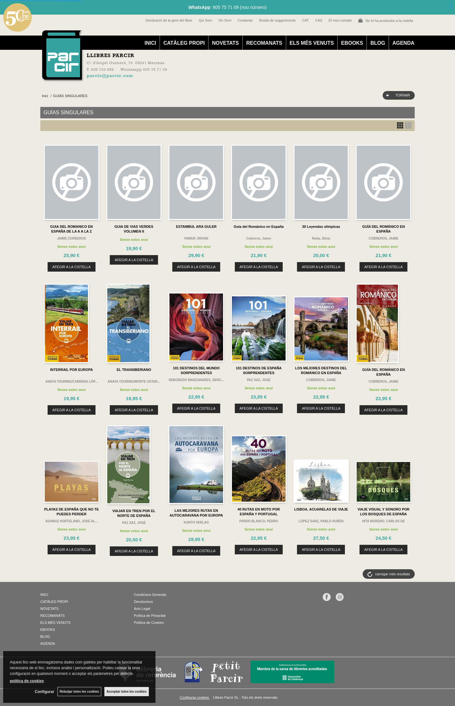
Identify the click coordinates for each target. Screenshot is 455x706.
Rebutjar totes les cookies (79, 691)
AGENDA (403, 43)
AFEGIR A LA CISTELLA (71, 267)
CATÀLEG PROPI (184, 43)
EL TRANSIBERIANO (134, 370)
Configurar (44, 692)
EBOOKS (352, 43)
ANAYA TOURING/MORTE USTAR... (134, 381)
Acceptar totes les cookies (127, 691)
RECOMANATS (264, 43)
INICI (150, 43)
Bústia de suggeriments (277, 20)
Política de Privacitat (150, 615)
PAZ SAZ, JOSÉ (258, 380)
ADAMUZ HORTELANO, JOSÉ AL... (71, 521)
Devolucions (143, 602)
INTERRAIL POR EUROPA (71, 370)
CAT (305, 20)
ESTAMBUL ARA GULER (196, 226)
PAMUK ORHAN (196, 238)
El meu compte (340, 20)
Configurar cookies (195, 697)
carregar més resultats (392, 574)
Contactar (245, 20)
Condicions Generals (150, 595)
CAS (318, 20)
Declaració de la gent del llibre (169, 20)
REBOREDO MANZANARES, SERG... (196, 380)
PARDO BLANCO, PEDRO (258, 521)
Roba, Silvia (321, 238)
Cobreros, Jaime (258, 238)
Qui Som (205, 20)
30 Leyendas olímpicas (321, 226)
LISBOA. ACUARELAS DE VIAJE (321, 509)
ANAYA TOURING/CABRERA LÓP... (71, 381)
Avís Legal (142, 608)
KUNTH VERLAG (196, 522)
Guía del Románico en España (259, 226)
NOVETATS (225, 43)
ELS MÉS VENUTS (312, 43)
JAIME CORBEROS (71, 238)
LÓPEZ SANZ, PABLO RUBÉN (321, 521)
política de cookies (27, 681)
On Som (225, 20)
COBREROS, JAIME (384, 238)
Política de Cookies (149, 622)
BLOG (377, 43)
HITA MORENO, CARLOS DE (383, 521)
